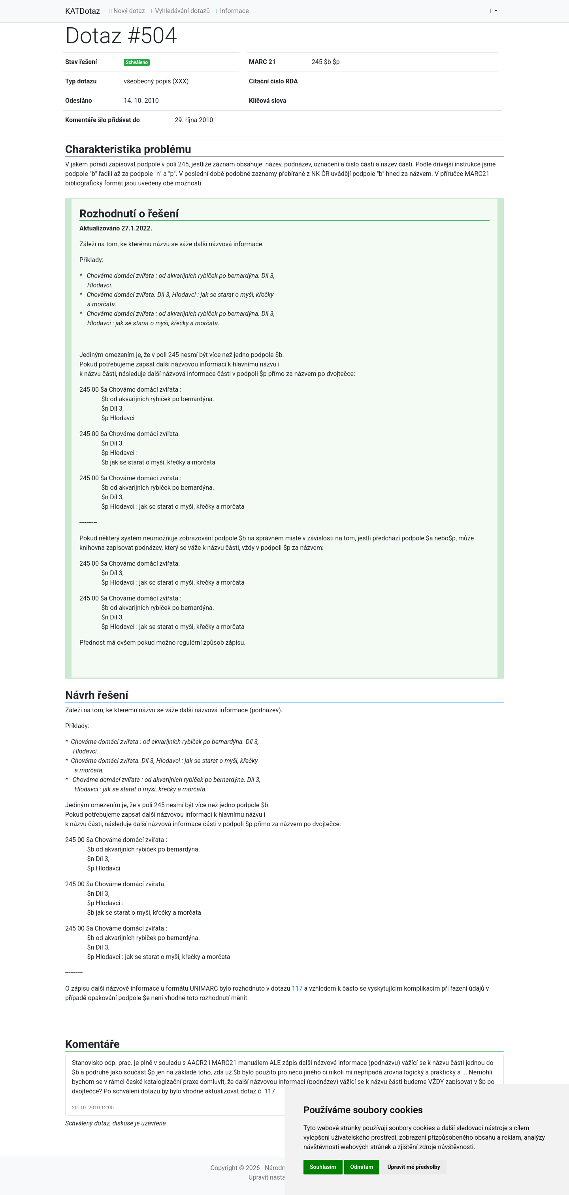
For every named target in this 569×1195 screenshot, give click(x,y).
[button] (493, 11)
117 (297, 988)
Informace (232, 11)
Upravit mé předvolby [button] (413, 1167)
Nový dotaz (127, 11)
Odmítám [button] (361, 1167)
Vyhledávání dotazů (180, 11)
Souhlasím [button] (323, 1167)
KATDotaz (82, 11)
